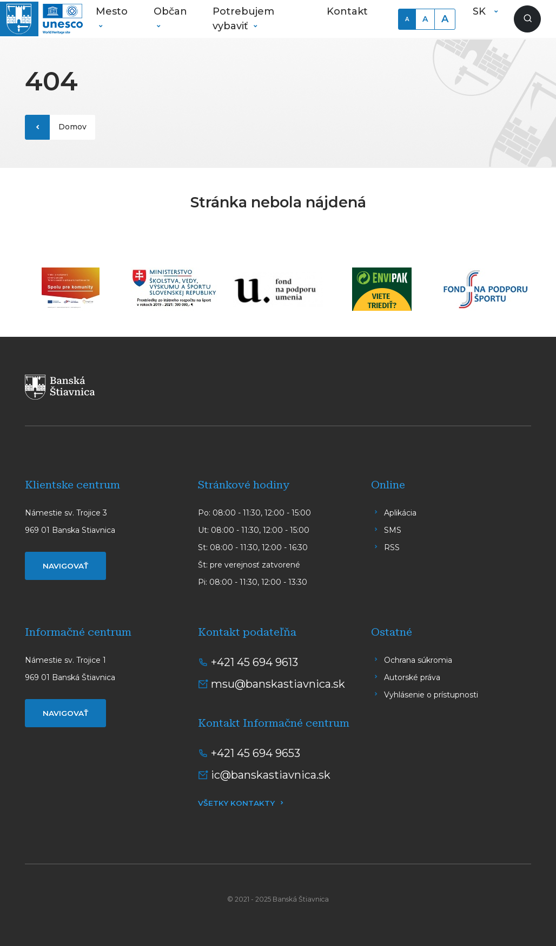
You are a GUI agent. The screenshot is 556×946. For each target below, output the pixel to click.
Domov (72, 127)
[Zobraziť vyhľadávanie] (527, 18)
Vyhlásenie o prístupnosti (431, 695)
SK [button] (480, 11)
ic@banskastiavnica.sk (270, 774)
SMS (392, 530)
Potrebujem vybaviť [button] (243, 18)
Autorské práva (412, 677)
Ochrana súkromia (418, 660)
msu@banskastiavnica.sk (278, 683)
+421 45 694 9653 (255, 753)
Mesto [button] (112, 11)
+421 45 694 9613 (254, 662)
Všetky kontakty (236, 803)
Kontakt (347, 11)
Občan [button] (170, 11)
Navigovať (65, 566)
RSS (392, 547)
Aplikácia (400, 513)
